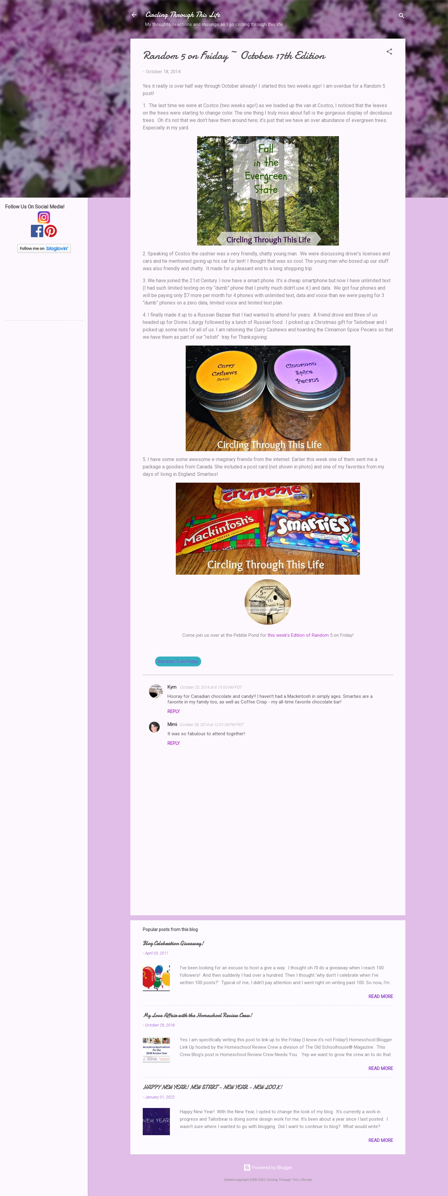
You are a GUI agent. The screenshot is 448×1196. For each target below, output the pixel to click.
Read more (381, 996)
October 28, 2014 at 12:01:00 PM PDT (212, 724)
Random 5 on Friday (178, 661)
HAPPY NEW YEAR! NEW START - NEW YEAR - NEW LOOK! (212, 1087)
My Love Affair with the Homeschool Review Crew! (197, 1015)
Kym (172, 687)
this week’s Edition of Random (298, 635)
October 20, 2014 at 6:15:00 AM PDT (211, 687)
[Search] (401, 16)
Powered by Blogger (268, 1167)
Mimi (172, 724)
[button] (389, 52)
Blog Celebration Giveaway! (173, 943)
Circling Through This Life (182, 15)
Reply (173, 711)
